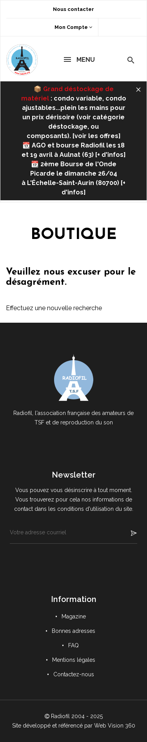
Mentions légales (73, 660)
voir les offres (96, 136)
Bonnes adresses (73, 631)
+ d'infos (110, 154)
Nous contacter (73, 9)
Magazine (74, 616)
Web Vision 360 (114, 725)
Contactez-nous (73, 674)
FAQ (73, 645)
